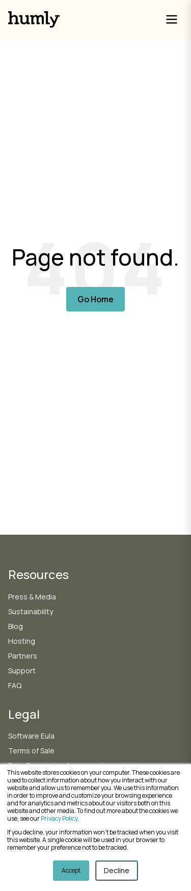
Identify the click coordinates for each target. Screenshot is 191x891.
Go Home (95, 299)
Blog (15, 626)
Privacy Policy (59, 818)
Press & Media (32, 596)
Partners (22, 656)
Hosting (21, 641)
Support (22, 670)
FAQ (14, 685)
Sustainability (30, 611)
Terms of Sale (31, 750)
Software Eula (31, 736)
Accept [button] (71, 870)
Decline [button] (116, 870)
